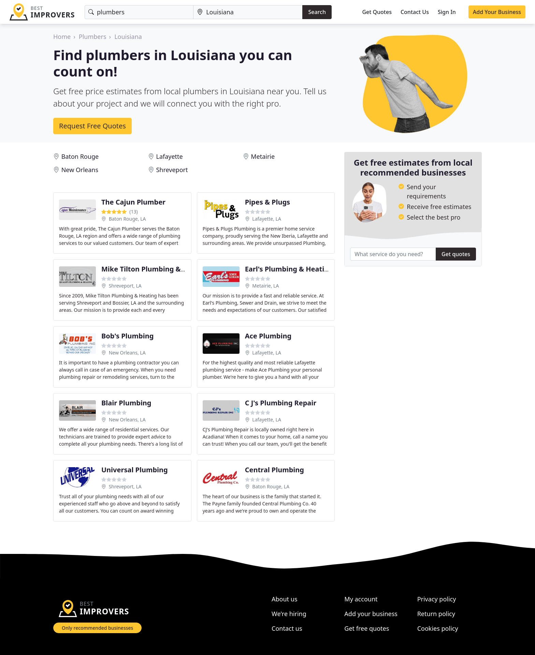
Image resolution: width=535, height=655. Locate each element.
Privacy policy (436, 599)
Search (317, 12)
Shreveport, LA (125, 285)
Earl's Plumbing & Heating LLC (296, 269)
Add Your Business (497, 12)
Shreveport (172, 170)
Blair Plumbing (126, 402)
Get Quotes (377, 12)
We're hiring (289, 614)
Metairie (263, 156)
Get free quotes (366, 628)
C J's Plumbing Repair (281, 402)
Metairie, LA (265, 285)
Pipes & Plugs (267, 202)
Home (62, 36)
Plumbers (92, 36)
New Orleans (79, 170)
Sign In (447, 12)
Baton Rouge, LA (127, 218)
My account (360, 599)
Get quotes (456, 254)
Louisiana (128, 36)
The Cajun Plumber (133, 202)
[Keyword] (139, 12)
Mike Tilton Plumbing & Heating (155, 269)
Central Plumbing (274, 469)
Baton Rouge (80, 156)
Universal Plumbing (134, 469)
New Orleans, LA (127, 352)
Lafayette (169, 156)
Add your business (370, 614)
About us (285, 599)
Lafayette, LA (266, 218)
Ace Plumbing (268, 335)
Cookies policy (437, 628)
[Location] (248, 12)
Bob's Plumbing (127, 335)
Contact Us (415, 12)
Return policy (436, 614)
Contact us (287, 628)
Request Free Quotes (92, 125)
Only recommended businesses (97, 628)
